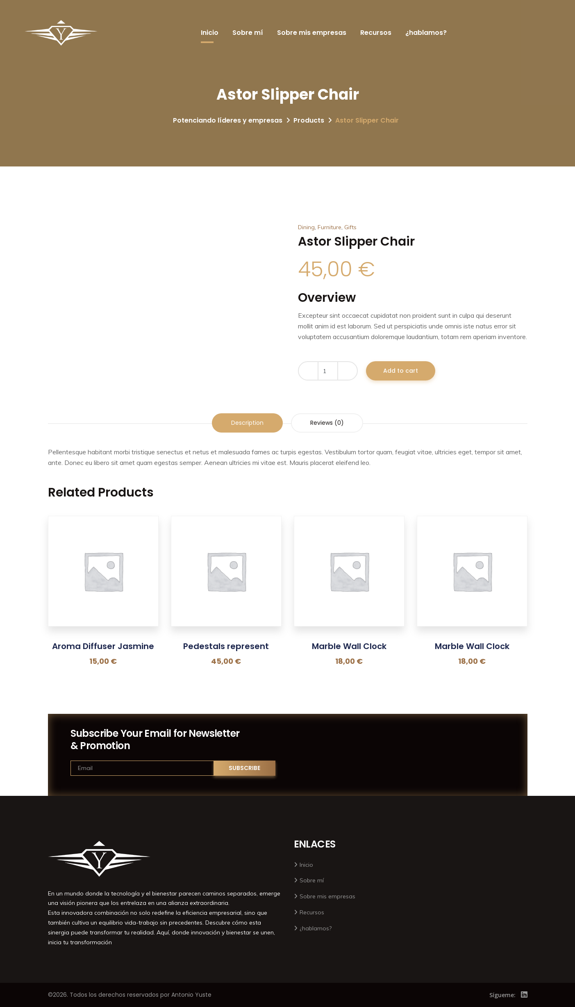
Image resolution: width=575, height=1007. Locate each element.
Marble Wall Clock (349, 646)
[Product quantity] (328, 371)
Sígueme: (502, 995)
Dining (306, 227)
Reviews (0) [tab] (327, 423)
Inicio (209, 32)
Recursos (375, 32)
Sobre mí (247, 32)
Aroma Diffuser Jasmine (103, 646)
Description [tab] (247, 423)
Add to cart (400, 371)
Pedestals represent (226, 646)
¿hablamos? (426, 32)
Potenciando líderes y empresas (227, 120)
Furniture (329, 227)
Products (308, 120)
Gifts (350, 227)
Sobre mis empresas (311, 32)
